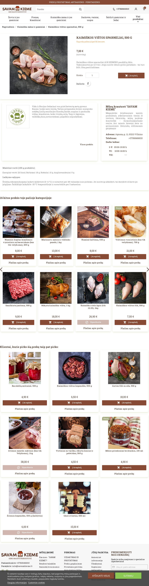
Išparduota (93, 322)
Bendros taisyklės (47, 563)
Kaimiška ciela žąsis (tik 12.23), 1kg (93, 306)
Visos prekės (86, 144)
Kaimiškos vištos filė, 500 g (130, 305)
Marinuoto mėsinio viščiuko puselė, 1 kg (55, 241)
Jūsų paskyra (99, 552)
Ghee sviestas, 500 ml (74, 515)
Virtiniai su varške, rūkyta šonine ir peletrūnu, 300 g (74, 452)
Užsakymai (96, 563)
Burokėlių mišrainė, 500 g (25, 386)
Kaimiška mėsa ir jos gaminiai (61, 18)
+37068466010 (23, 563)
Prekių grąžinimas (73, 563)
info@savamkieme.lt (22, 566)
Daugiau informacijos (17, 582)
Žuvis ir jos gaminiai (13, 18)
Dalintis (88, 83)
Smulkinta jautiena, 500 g (18, 305)
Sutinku (128, 575)
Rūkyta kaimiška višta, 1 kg (55, 305)
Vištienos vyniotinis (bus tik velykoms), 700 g (130, 241)
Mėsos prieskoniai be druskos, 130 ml (124, 450)
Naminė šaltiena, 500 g (93, 239)
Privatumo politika (73, 567)
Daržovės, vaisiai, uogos (90, 18)
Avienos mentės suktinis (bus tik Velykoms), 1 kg (25, 452)
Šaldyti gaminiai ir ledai (116, 18)
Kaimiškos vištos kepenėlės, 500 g (74, 386)
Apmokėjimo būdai (73, 570)
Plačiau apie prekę (18, 262)
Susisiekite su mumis (49, 567)
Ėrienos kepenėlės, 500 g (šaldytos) (25, 515)
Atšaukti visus (101, 575)
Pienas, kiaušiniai (35, 18)
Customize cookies (36, 582)
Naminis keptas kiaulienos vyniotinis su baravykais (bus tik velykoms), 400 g (18, 242)
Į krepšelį (131, 75)
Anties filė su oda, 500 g (124, 386)
